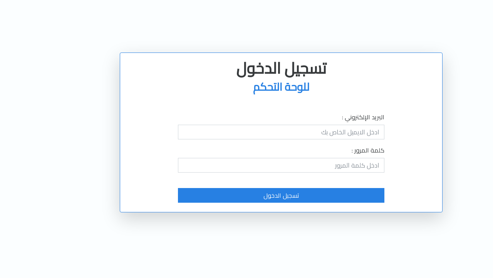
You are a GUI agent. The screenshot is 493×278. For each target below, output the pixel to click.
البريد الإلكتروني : (328, 117)
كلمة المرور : (333, 150)
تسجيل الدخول (247, 195)
